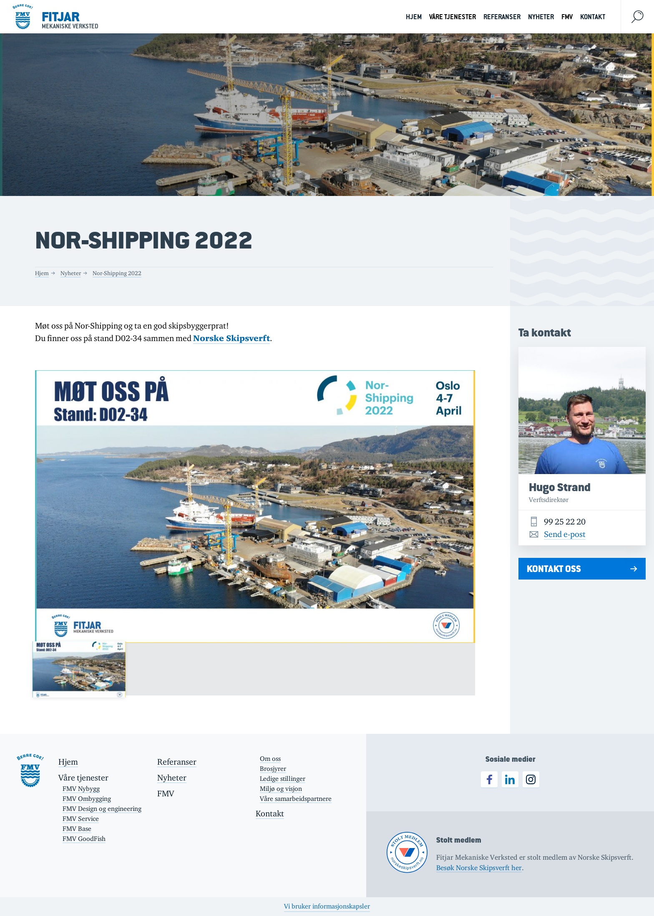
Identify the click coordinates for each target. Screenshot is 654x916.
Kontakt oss (554, 569)
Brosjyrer (273, 769)
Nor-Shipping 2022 (117, 273)
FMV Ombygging (87, 799)
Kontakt (592, 17)
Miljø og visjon (281, 789)
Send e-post (565, 534)
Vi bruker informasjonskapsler (327, 906)
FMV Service (81, 819)
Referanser (502, 17)
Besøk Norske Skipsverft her (479, 867)
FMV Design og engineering (102, 809)
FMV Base (77, 829)
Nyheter (541, 17)
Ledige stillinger (282, 779)
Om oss (270, 759)
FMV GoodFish (84, 839)
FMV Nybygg (81, 789)
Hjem (414, 17)
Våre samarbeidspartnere (296, 799)
